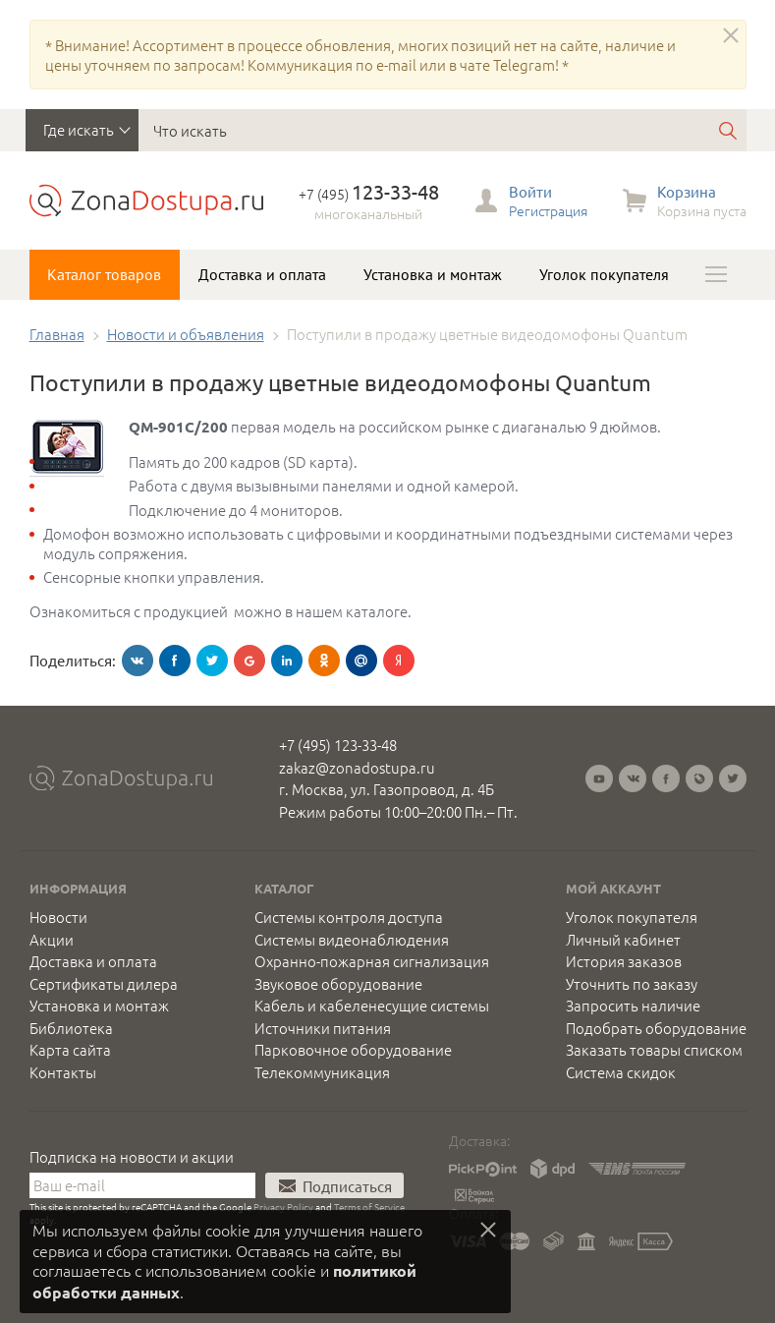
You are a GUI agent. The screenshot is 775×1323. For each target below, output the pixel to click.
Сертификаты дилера (103, 984)
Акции (51, 939)
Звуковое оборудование (338, 984)
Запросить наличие (633, 1005)
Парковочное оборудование (353, 1050)
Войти (530, 191)
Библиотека (71, 1028)
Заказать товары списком (654, 1050)
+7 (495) (369, 193)
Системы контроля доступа (348, 917)
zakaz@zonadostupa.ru (357, 767)
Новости (58, 917)
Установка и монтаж (432, 274)
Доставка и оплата (262, 274)
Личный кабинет (623, 939)
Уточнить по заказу (631, 984)
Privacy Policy (283, 1206)
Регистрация (548, 210)
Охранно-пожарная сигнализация (371, 961)
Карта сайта (70, 1050)
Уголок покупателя (604, 274)
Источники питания (322, 1028)
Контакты (62, 1072)
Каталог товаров (104, 274)
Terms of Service (369, 1206)
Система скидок (621, 1072)
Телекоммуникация (322, 1072)
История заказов (624, 961)
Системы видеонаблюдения (351, 939)
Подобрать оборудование (656, 1028)
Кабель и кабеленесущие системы (371, 1005)
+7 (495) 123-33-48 (338, 744)
